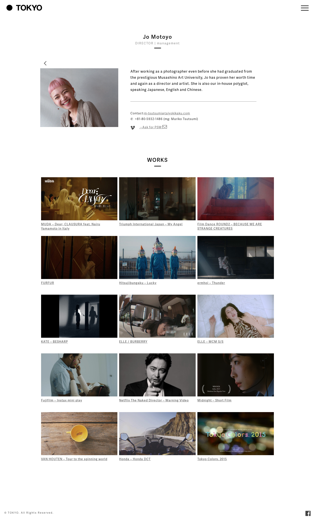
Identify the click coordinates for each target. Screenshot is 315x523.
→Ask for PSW (153, 127)
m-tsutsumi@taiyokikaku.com (167, 113)
